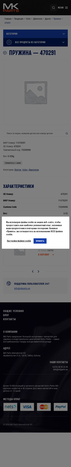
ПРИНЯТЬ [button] (40, 241)
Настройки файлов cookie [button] (19, 241)
